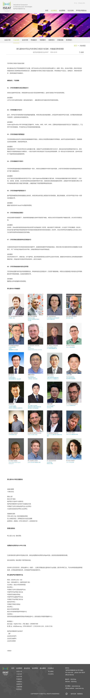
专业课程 (51, 671)
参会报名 (27, 668)
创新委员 (51, 40)
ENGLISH (81, 3)
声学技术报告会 (81, 10)
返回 (82, 52)
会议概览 (54, 10)
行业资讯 (51, 674)
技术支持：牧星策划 (77, 694)
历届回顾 (60, 40)
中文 (75, 3)
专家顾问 (43, 40)
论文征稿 (71, 10)
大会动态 (16, 40)
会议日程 (25, 40)
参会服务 (43, 668)
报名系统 (18, 535)
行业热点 (51, 668)
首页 (46, 10)
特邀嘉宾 (34, 40)
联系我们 (69, 40)
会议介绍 (7, 40)
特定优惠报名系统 (22, 516)
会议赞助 (62, 10)
